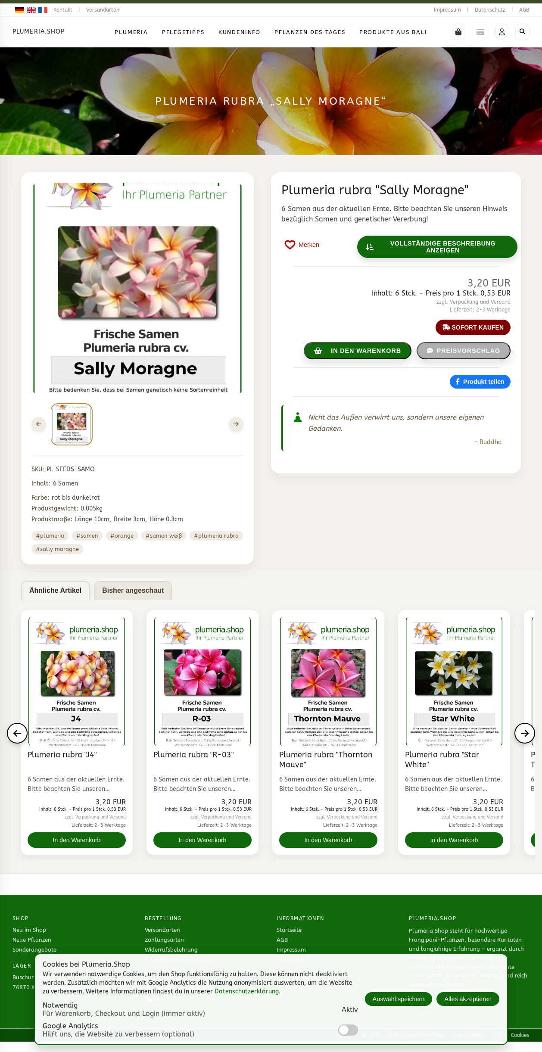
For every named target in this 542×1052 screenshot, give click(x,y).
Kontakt (62, 10)
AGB (524, 10)
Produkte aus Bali (393, 32)
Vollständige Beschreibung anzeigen (431, 247)
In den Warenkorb (77, 840)
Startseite (289, 930)
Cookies (520, 1035)
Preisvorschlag (463, 350)
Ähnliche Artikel (55, 590)
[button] (458, 32)
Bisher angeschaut (133, 590)
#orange (122, 535)
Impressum (447, 10)
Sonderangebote (34, 949)
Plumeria (131, 32)
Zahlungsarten (164, 940)
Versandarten (102, 10)
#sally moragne (57, 549)
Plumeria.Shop (38, 31)
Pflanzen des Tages (310, 32)
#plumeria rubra (216, 535)
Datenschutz (490, 10)
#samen (87, 535)
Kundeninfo (239, 32)
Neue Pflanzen (31, 940)
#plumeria (50, 535)
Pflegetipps (183, 32)
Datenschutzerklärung (247, 991)
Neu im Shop (29, 930)
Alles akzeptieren (468, 999)
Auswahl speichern (399, 999)
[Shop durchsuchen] (522, 32)
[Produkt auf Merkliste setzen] (302, 245)
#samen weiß (164, 535)
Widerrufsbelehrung (171, 949)
